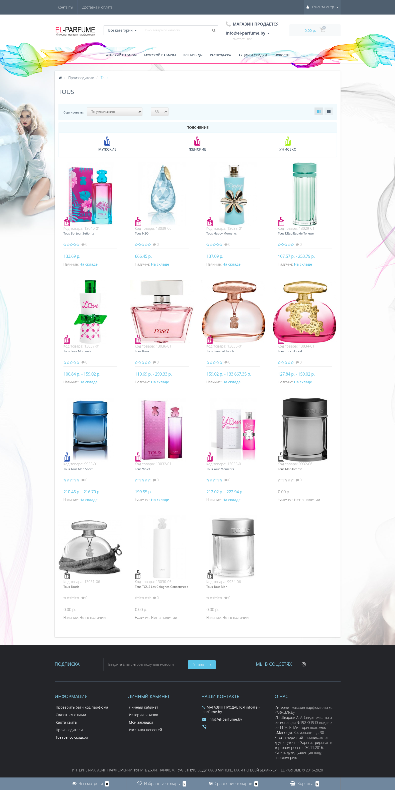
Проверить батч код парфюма (82, 707)
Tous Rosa (142, 351)
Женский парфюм (121, 55)
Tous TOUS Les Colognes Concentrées (161, 587)
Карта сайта (66, 722)
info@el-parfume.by (222, 719)
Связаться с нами (71, 714)
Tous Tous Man (216, 587)
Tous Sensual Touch (220, 351)
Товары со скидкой (72, 737)
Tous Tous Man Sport (78, 469)
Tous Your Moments (220, 469)
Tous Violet (142, 469)
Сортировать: (73, 112)
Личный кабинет (143, 707)
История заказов (143, 714)
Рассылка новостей (145, 729)
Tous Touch (71, 587)
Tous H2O (141, 233)
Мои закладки (141, 722)
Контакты (105, 7)
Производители (69, 729)
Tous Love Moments (77, 351)
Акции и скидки (253, 55)
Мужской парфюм (160, 55)
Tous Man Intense (290, 469)
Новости (282, 55)
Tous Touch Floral (290, 351)
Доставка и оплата (73, 7)
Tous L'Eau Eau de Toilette (296, 233)
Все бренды (193, 55)
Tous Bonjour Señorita (78, 233)
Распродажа (220, 55)
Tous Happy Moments (221, 233)
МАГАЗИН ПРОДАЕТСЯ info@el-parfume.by (231, 709)
